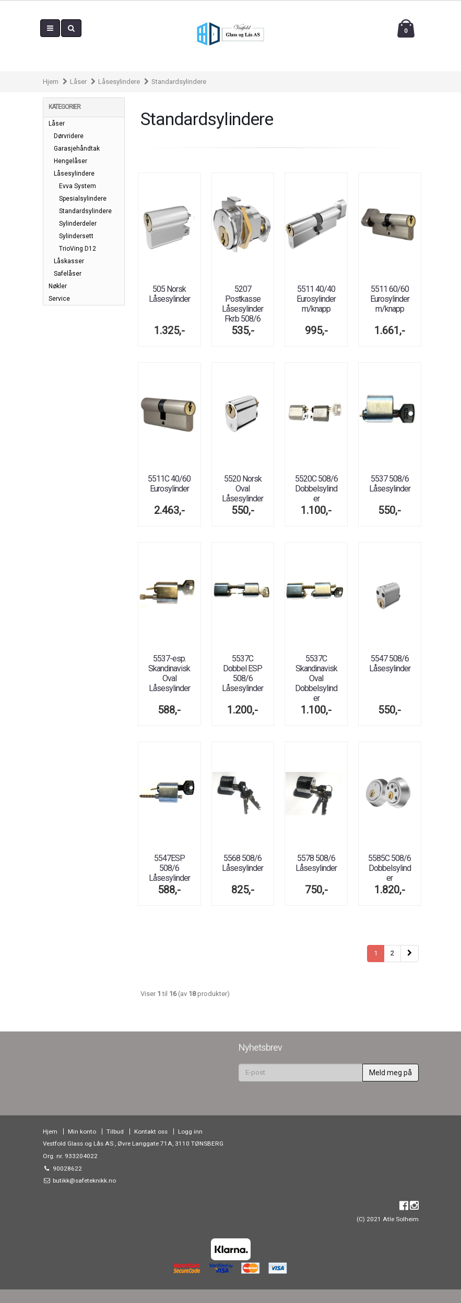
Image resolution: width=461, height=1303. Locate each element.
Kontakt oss (151, 1131)
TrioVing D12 (77, 248)
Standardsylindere (178, 81)
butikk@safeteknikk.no (83, 1180)
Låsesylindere (119, 81)
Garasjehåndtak (77, 148)
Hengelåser (70, 161)
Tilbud (115, 1131)
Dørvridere (69, 136)
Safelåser (67, 273)
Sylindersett (76, 236)
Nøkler (58, 286)
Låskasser (69, 261)
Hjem (50, 81)
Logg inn (190, 1131)
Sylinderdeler (78, 223)
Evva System (77, 186)
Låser (78, 81)
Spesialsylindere (83, 198)
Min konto (82, 1131)
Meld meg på (390, 1072)
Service (59, 298)
